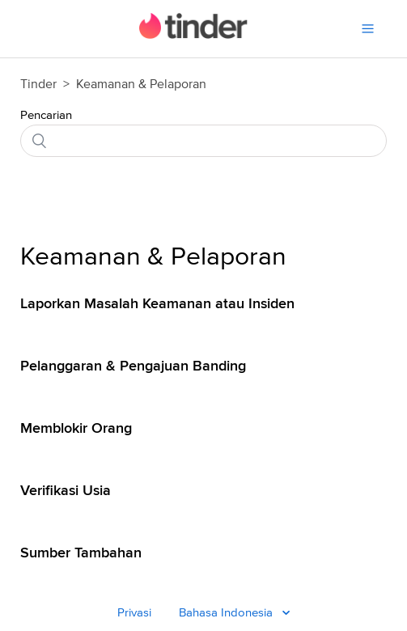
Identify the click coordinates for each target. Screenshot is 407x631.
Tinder (38, 84)
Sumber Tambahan (81, 552)
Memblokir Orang (76, 427)
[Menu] (368, 29)
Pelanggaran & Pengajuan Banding (133, 365)
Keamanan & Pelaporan (153, 257)
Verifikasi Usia (65, 490)
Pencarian (46, 115)
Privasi (134, 613)
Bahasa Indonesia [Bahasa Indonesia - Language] (227, 613)
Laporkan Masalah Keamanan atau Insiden (157, 303)
